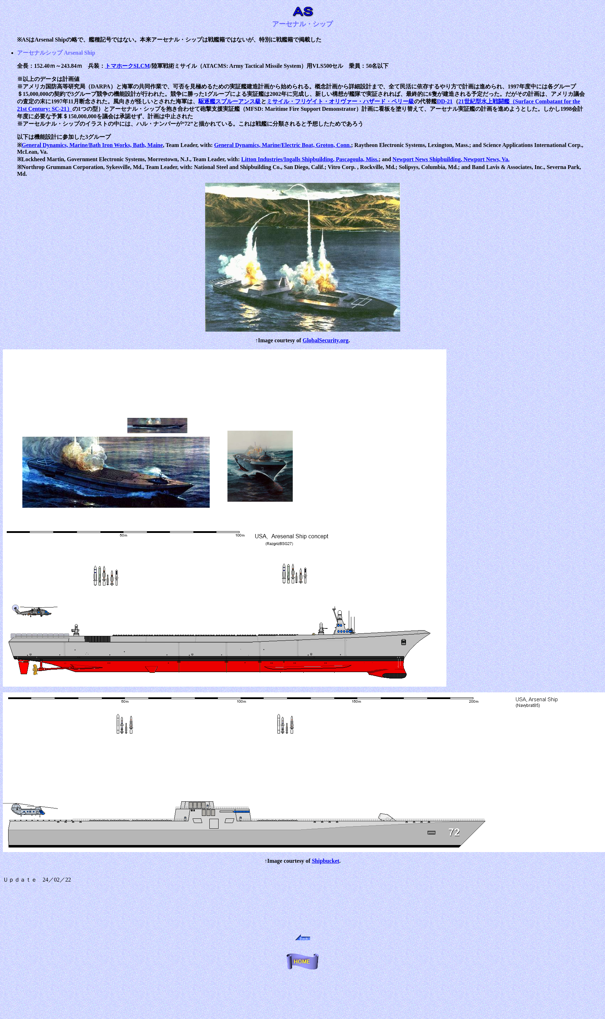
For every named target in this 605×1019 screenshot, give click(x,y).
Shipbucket (325, 861)
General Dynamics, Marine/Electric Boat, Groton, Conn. (282, 145)
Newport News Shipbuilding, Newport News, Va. (451, 159)
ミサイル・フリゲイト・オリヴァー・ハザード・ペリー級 (340, 101)
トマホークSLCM (127, 66)
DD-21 (444, 101)
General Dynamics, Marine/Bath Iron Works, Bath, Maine (92, 145)
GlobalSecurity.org (325, 340)
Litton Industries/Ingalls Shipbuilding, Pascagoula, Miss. (310, 159)
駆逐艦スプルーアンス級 (229, 101)
